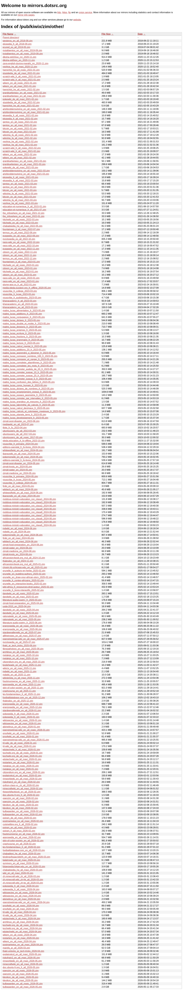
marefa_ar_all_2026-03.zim (16, 948)
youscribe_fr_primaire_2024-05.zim (20, 476)
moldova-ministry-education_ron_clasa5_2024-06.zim (29, 525)
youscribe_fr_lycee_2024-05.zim (19, 479)
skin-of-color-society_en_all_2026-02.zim (23, 840)
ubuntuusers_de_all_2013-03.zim (19, 431)
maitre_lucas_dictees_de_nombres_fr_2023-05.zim (28, 388)
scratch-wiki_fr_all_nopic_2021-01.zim (22, 76)
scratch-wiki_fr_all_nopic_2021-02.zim (22, 148)
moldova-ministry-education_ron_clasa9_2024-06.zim (29, 509)
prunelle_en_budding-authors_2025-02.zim (24, 574)
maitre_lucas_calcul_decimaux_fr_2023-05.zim (26, 408)
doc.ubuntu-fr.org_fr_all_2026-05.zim (21, 967)
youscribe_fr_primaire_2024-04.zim (20, 444)
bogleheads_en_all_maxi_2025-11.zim (22, 665)
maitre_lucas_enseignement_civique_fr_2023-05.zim (29, 392)
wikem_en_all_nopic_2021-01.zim (19, 83)
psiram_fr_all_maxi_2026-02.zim (19, 831)
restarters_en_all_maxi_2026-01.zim (21, 762)
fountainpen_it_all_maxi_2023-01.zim (21, 262)
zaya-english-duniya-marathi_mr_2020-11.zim (25, 63)
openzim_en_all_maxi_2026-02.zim (20, 798)
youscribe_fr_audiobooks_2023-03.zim (22, 297)
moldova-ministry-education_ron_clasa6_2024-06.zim (29, 518)
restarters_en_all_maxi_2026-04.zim (21, 938)
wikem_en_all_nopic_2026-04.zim (19, 935)
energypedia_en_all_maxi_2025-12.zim (22, 707)
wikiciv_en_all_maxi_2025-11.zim (19, 668)
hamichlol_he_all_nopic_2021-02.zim (21, 89)
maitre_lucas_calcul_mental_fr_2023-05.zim (25, 346)
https (64, 12)
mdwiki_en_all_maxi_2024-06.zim (19, 528)
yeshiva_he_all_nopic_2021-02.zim (20, 141)
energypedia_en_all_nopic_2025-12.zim (23, 704)
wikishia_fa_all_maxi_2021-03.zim (20, 200)
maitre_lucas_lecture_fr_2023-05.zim (21, 343)
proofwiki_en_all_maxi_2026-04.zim (20, 909)
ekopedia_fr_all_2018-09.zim (17, 44)
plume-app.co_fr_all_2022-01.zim (19, 284)
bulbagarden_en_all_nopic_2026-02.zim (23, 811)
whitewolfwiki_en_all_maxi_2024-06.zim (23, 492)
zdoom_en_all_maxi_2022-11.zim (19, 255)
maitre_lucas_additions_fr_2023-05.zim (22, 314)
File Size (106, 34)
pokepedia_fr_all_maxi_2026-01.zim (21, 714)
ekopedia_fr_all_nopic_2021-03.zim (20, 177)
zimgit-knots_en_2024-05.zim (17, 466)
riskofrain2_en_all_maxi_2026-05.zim (21, 957)
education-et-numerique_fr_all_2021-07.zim (24, 210)
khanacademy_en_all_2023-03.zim (20, 304)
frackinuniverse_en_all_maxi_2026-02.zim (24, 834)
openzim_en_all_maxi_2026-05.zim (20, 974)
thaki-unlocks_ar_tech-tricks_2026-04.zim (23, 951)
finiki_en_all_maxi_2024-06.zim (18, 538)
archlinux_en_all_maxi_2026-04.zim (20, 922)
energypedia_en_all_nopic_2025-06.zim (23, 626)
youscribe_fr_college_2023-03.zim (20, 291)
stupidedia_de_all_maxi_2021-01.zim (21, 73)
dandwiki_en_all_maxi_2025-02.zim (20, 597)
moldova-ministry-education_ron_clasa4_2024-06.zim (29, 522)
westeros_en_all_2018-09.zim (18, 41)
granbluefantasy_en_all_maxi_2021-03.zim (24, 164)
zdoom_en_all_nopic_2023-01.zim (20, 268)
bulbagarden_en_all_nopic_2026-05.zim (23, 983)
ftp (69, 12)
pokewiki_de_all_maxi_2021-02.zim (20, 99)
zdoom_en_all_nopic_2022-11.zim (20, 252)
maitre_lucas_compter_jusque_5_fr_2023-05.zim (27, 379)
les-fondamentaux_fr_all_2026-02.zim (21, 847)
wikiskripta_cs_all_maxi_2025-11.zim (21, 678)
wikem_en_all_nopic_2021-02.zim (19, 154)
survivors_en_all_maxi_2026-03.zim (20, 863)
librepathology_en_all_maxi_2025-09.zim (23, 649)
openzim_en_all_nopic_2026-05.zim (21, 970)
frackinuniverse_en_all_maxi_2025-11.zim (24, 681)
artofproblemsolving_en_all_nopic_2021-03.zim (26, 171)
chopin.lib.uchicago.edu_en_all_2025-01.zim (25, 567)
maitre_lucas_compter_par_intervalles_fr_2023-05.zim (30, 398)
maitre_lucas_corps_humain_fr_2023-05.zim (25, 385)
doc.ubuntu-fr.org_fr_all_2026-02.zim (21, 795)
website (77, 20)
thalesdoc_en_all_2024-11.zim (18, 561)
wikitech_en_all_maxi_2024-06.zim (20, 541)
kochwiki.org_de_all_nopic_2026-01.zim (23, 753)
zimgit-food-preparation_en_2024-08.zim (23, 545)
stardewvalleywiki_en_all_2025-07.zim (22, 632)
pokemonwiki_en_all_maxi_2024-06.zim (23, 535)
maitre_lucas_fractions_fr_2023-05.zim (22, 336)
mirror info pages (26, 15)
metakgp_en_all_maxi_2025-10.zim (20, 658)
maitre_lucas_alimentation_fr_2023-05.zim (24, 310)
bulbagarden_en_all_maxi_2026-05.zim (22, 987)
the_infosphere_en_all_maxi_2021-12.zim (23, 213)
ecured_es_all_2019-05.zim (16, 47)
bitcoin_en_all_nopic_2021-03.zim (20, 190)
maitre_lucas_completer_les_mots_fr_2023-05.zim (28, 366)
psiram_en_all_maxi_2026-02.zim (19, 827)
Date (140, 34)
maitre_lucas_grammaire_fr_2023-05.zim (23, 340)
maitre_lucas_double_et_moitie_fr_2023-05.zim (26, 323)
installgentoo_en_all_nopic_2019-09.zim (23, 53)
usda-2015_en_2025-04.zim (17, 606)
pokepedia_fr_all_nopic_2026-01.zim (21, 717)
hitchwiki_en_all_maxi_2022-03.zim (20, 223)
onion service (85, 12)
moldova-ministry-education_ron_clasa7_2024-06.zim (29, 515)
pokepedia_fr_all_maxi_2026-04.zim (21, 886)
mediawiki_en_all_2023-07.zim (18, 424)
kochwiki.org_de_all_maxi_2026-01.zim (22, 756)
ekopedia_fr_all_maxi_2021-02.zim (20, 119)
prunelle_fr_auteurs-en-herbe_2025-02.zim (24, 570)
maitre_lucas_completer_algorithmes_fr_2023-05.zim (29, 362)
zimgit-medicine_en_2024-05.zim (19, 473)
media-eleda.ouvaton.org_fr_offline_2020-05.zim (27, 288)
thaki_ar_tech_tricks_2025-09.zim (19, 645)
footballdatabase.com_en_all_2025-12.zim (24, 697)
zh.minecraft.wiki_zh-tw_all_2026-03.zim (23, 883)
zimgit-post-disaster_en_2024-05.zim (21, 463)
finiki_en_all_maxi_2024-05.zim (18, 486)
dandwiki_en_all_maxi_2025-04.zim (20, 613)
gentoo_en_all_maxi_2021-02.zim (19, 125)
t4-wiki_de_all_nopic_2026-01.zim (19, 743)
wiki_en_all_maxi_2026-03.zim (18, 873)
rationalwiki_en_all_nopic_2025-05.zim (22, 616)
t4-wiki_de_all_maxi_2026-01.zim (19, 746)
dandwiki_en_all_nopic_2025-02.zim (21, 593)
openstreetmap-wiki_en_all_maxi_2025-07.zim (26, 639)
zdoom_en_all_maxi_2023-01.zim (19, 275)
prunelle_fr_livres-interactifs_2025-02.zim (23, 590)
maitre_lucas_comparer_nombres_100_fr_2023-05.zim (30, 356)
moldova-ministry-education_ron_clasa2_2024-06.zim (29, 506)
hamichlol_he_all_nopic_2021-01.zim (21, 70)
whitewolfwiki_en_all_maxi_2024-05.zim (23, 450)
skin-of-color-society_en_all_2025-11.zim (23, 688)
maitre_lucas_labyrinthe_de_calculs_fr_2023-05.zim (28, 405)
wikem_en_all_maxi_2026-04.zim (19, 941)
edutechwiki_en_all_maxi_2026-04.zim (22, 931)
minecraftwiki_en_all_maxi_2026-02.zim (23, 788)
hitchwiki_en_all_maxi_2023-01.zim (20, 271)
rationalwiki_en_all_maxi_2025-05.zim (22, 619)
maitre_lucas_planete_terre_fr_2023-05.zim (24, 414)
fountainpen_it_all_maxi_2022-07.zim (21, 229)
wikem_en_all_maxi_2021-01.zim (19, 86)
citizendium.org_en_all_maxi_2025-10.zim (24, 662)
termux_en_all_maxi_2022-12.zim (19, 258)
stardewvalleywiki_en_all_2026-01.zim (22, 710)
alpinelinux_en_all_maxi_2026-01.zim (21, 727)
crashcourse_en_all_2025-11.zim (19, 691)
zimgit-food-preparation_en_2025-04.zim (23, 603)
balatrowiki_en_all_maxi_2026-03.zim (21, 860)
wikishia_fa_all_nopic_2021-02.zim (20, 135)
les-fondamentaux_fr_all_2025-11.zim (21, 694)
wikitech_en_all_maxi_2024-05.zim (20, 489)
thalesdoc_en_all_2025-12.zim (18, 701)
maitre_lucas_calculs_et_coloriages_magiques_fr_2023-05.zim (34, 411)
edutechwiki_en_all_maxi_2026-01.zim (22, 759)
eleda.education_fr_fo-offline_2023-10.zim (24, 440)
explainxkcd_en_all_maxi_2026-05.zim (22, 954)
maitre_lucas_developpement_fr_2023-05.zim (25, 418)
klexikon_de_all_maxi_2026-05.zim (20, 980)
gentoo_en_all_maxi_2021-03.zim (19, 187)
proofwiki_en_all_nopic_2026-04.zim (21, 905)
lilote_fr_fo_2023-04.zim (15, 427)
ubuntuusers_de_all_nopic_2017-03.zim (23, 437)
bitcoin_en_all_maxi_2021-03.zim (19, 197)
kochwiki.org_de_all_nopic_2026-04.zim (23, 925)
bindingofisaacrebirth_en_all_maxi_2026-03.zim (26, 857)
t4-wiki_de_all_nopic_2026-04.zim (19, 915)
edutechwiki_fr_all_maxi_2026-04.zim (21, 918)
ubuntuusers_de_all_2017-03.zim (19, 434)
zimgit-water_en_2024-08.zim (17, 548)
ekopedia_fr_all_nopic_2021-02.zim (20, 115)
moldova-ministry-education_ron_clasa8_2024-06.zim (29, 512)
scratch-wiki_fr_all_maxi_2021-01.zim (21, 80)
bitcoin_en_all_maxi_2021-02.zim (19, 132)
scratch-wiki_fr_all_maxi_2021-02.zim (21, 151)
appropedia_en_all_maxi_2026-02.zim (22, 837)
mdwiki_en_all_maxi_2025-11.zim (19, 671)
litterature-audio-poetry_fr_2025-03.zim (22, 600)
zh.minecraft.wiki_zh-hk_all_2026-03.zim (23, 879)
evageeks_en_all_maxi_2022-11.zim (21, 249)
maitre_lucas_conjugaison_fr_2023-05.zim (24, 317)
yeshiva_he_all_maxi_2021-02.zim (20, 145)
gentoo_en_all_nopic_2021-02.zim (20, 122)
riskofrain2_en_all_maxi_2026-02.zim (21, 782)
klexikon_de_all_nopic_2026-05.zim (20, 977)
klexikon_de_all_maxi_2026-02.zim (20, 808)
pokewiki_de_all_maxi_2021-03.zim (20, 167)
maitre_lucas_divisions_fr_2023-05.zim (22, 327)
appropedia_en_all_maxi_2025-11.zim (22, 684)
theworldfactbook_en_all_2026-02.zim (22, 792)
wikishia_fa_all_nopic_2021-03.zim (20, 193)
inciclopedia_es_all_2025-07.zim (19, 642)
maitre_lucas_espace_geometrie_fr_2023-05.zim (27, 395)
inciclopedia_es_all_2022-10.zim (19, 239)
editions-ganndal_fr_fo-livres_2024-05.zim (23, 460)
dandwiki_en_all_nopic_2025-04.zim (21, 610)
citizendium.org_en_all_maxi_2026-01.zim (24, 772)
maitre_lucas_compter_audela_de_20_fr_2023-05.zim (29, 369)
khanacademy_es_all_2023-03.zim (20, 307)
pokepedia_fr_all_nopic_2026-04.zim (21, 889)
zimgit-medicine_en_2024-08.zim (19, 551)
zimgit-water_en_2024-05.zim (17, 470)
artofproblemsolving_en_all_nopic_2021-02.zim (26, 109)
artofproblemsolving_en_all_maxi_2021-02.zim (26, 112)
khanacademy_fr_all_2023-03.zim (19, 301)
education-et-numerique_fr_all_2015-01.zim (24, 206)
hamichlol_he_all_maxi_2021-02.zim (21, 105)
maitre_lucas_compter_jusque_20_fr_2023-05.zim (28, 375)
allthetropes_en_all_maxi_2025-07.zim (22, 636)
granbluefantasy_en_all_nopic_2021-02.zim (24, 93)
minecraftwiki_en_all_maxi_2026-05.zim (23, 964)
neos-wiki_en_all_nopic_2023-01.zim (21, 278)
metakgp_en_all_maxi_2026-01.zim (20, 769)
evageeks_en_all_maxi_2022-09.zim (21, 236)
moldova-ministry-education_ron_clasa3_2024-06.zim (29, 502)
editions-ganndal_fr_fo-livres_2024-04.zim (23, 447)
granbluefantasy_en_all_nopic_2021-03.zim (24, 161)
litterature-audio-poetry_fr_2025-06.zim (22, 622)
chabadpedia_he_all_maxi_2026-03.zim (22, 870)
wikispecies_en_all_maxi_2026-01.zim (22, 723)
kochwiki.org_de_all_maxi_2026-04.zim (22, 928)
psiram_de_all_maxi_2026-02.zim (19, 818)
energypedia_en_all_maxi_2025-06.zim (22, 629)
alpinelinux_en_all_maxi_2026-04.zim (21, 899)
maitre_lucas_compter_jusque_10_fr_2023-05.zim (28, 372)
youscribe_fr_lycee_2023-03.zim (19, 294)
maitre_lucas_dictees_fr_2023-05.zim (21, 320)
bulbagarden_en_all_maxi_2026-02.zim (22, 814)
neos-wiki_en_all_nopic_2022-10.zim (21, 242)
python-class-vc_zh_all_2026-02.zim (21, 785)
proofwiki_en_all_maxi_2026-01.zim (20, 736)
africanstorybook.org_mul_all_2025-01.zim (24, 564)
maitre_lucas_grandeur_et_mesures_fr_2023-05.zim (29, 401)
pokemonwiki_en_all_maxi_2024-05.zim (23, 457)
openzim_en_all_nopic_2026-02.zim (21, 801)
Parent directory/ (11, 37)
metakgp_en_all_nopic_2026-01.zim (21, 766)
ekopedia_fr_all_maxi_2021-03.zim (20, 180)
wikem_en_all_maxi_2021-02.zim (19, 157)
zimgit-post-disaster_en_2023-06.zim (21, 421)
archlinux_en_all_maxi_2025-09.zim (20, 652)
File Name (8, 34)
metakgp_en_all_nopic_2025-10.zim (21, 655)
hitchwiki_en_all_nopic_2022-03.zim (21, 219)
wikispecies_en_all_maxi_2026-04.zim (22, 896)
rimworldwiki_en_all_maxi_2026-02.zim (22, 779)
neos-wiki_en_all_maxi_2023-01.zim (21, 281)
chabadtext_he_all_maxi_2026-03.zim (22, 853)
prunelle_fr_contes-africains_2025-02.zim (23, 580)
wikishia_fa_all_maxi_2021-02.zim (20, 138)
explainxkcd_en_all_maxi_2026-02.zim (22, 775)
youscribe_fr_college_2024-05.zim (20, 483)
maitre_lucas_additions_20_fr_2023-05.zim (24, 349)
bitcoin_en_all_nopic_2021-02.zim (20, 128)
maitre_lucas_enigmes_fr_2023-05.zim (22, 330)
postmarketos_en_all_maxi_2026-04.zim (23, 944)
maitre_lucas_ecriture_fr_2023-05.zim (21, 333)
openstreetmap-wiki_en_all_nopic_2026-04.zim (26, 902)
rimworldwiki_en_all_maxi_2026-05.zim (22, 961)
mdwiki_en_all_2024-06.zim (16, 531)
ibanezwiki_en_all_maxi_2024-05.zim (21, 454)
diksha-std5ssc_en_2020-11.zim (19, 60)
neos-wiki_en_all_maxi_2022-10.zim (21, 245)
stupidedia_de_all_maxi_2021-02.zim (21, 102)
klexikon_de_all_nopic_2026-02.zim (20, 805)
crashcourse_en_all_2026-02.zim (19, 844)
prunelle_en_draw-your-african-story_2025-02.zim (27, 577)
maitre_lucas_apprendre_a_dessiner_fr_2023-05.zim (29, 353)
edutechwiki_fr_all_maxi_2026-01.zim (21, 749)
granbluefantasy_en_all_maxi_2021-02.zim (24, 96)
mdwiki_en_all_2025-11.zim (16, 675)
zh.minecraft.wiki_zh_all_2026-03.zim (21, 876)
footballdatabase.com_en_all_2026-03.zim (24, 850)
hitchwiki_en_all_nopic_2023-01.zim (21, 265)
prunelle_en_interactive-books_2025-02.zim (24, 584)
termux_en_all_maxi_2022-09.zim (19, 232)
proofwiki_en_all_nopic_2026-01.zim (21, 733)
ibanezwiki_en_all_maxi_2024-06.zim (21, 496)
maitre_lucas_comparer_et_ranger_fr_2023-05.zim (28, 359)
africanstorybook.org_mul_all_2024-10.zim (24, 558)
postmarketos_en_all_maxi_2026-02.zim (23, 821)
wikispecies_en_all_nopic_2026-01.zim (22, 720)
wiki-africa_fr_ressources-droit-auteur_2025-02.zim (28, 587)
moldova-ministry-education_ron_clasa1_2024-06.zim (29, 499)
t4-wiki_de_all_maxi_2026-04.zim (19, 912)
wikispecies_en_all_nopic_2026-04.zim (22, 892)
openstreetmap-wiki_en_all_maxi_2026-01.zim (26, 740)
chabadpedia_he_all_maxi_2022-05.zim (22, 226)
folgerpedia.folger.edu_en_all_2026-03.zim (24, 866)
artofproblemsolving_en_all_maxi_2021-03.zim (26, 174)
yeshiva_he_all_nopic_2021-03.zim (20, 203)
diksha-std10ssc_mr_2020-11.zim (19, 57)
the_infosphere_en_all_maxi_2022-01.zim (23, 216)
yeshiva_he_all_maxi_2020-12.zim (20, 66)
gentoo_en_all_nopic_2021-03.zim (20, 184)
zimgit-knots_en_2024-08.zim (17, 554)
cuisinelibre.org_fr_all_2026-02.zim (20, 824)
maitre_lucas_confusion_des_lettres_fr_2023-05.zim (29, 382)
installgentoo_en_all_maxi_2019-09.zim (22, 50)
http (59, 12)
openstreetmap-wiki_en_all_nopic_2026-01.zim (26, 730)
